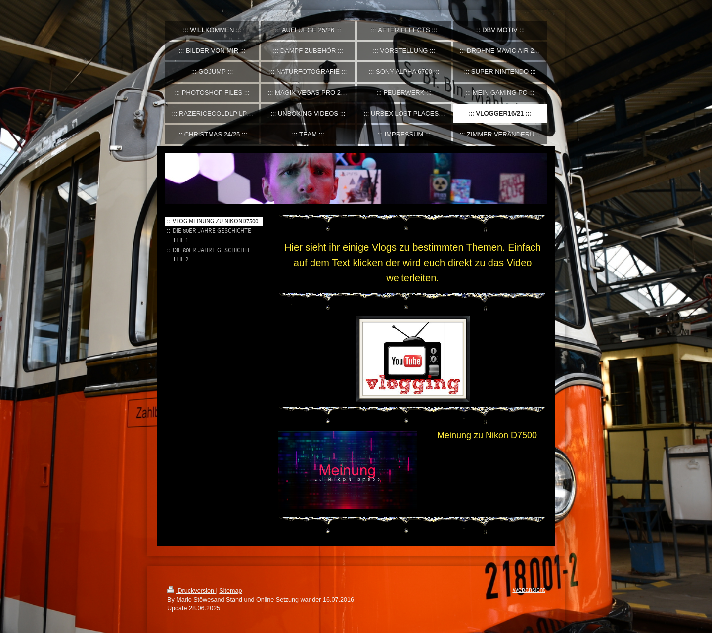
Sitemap (230, 591)
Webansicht (528, 590)
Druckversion (191, 591)
